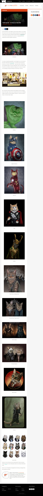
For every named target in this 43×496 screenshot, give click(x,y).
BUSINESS (23, 1)
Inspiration (22, 5)
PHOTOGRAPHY (28, 1)
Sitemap (23, 490)
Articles (26, 5)
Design (3, 488)
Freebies (36, 5)
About (16, 488)
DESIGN (20, 1)
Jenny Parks (22, 34)
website (6, 463)
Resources (32, 5)
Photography (4, 490)
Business (9, 488)
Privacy (23, 488)
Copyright (17, 490)
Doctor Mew (12, 62)
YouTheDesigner (5, 24)
